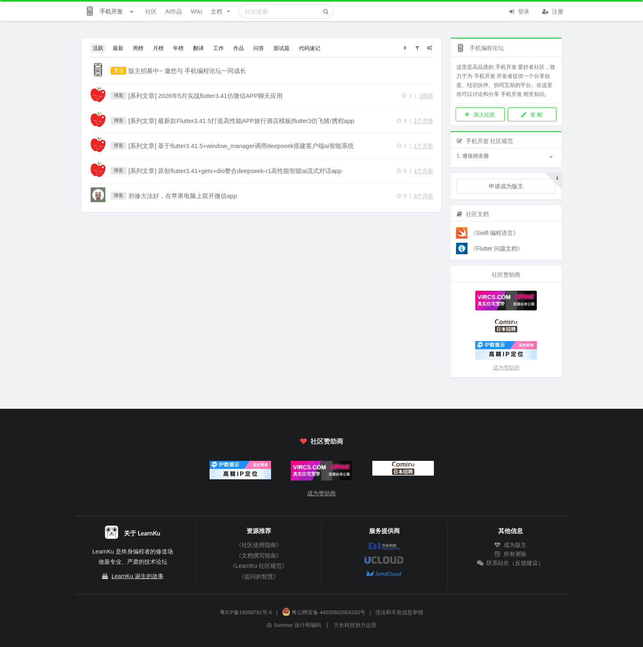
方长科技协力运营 (355, 625)
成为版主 (510, 545)
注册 (552, 11)
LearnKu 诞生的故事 (138, 576)
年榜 (178, 48)
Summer (283, 625)
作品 (238, 48)
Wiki (196, 11)
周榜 (138, 48)
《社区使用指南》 (259, 545)
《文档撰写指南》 (259, 555)
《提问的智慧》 (259, 576)
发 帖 (531, 114)
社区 (151, 11)
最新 (118, 48)
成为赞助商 (506, 368)
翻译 (198, 48)
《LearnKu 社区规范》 (258, 566)
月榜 (158, 48)
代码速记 (309, 48)
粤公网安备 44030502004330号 (323, 612)
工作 (218, 48)
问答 (258, 48)
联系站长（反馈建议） (510, 563)
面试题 (282, 48)
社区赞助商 (321, 441)
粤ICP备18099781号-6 (246, 612)
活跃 (98, 48)
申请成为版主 (506, 185)
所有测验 (510, 554)
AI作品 (173, 11)
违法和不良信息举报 (399, 612)
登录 (518, 11)
